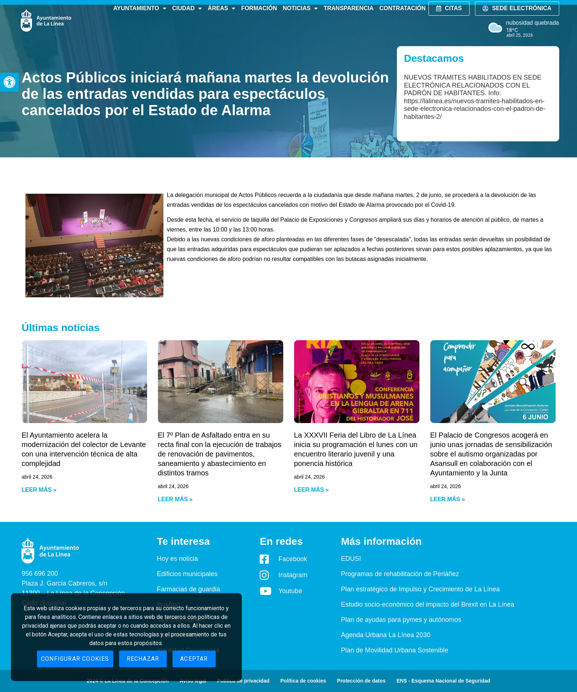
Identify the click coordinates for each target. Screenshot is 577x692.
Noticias (300, 8)
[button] (9, 82)
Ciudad (187, 8)
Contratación (402, 8)
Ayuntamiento (139, 8)
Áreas (221, 8)
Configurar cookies (75, 658)
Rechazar (143, 658)
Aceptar (194, 658)
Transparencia (348, 8)
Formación (259, 8)
